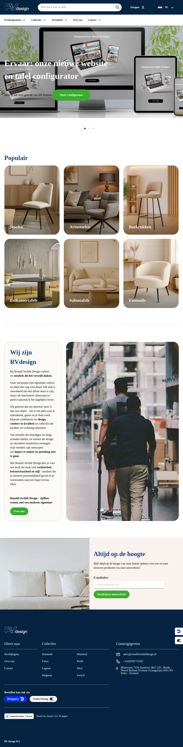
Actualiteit (59, 20)
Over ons (77, 20)
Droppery (15, 699)
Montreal (82, 654)
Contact (94, 20)
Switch (81, 675)
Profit (80, 661)
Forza (45, 661)
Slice (79, 668)
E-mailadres (101, 577)
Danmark (47, 654)
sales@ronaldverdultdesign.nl (139, 654)
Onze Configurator (71, 94)
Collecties (38, 20)
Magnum (47, 675)
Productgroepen (15, 20)
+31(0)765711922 (133, 661)
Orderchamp (43, 699)
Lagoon (46, 668)
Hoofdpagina (11, 654)
